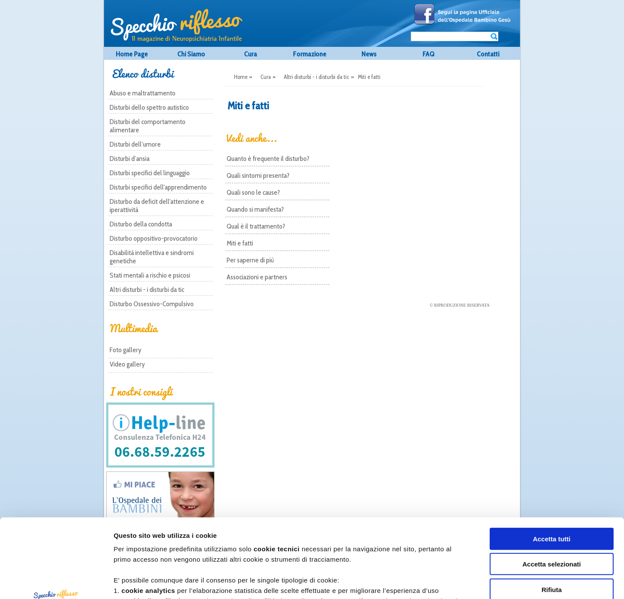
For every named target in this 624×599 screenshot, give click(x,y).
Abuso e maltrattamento (143, 93)
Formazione (309, 54)
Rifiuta (552, 516)
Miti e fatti (240, 243)
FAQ (428, 54)
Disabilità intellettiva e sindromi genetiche (152, 257)
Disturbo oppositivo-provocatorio (154, 238)
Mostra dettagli (478, 582)
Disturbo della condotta (141, 224)
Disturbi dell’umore (135, 144)
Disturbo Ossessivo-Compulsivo (152, 304)
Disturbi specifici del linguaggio (150, 173)
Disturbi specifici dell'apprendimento (158, 187)
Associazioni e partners (257, 277)
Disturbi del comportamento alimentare (147, 126)
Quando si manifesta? (255, 209)
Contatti (488, 54)
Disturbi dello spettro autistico (149, 107)
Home (240, 76)
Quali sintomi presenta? (258, 175)
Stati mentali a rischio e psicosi (150, 275)
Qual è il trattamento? (256, 226)
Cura (250, 54)
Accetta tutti (552, 465)
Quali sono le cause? (253, 192)
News (369, 54)
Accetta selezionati (551, 490)
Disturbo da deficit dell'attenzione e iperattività (157, 205)
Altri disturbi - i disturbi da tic (147, 289)
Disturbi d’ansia (130, 158)
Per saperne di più (250, 260)
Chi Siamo (191, 54)
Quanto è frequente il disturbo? (268, 158)
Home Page (132, 54)
